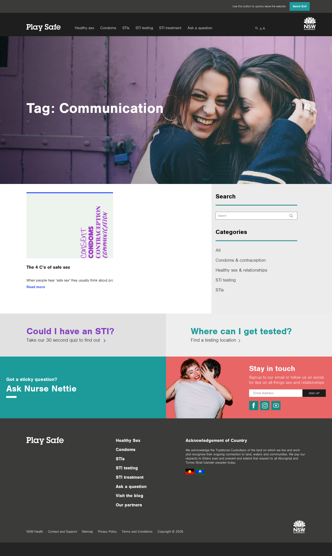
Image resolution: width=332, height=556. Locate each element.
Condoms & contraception (241, 260)
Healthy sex (84, 28)
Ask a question (199, 28)
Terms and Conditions (137, 532)
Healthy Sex (128, 440)
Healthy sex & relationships (241, 270)
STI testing (144, 28)
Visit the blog (129, 495)
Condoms (108, 28)
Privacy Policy (107, 532)
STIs (125, 28)
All (218, 250)
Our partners (129, 505)
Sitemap (87, 532)
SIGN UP (314, 393)
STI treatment (170, 28)
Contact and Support (62, 532)
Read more (35, 287)
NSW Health (34, 532)
